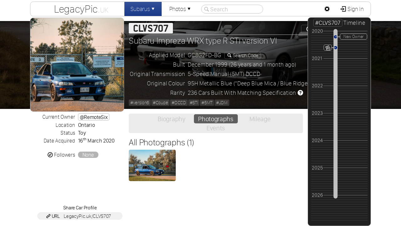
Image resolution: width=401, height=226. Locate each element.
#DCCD (179, 102)
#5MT (206, 102)
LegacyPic (81, 8)
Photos (180, 9)
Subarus (143, 9)
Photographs (215, 119)
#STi (194, 102)
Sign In (354, 9)
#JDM (222, 102)
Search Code (245, 55)
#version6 (139, 102)
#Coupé (160, 102)
